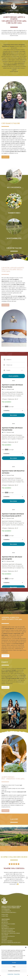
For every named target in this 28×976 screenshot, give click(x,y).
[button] (26, 947)
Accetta (14, 962)
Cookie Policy (10, 974)
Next (26, 836)
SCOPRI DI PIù (5, 157)
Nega (14, 966)
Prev (2, 836)
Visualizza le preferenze (14, 970)
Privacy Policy (17, 974)
